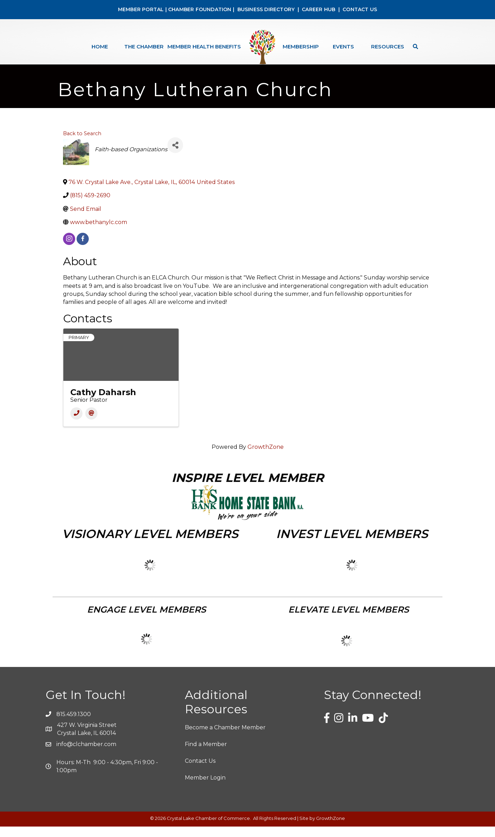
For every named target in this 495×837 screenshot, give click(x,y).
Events (343, 46)
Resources (387, 46)
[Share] (175, 155)
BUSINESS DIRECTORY (265, 9)
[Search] (413, 46)
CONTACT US (360, 9)
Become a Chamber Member (225, 738)
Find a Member (206, 754)
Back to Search (82, 144)
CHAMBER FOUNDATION (199, 9)
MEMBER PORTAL (141, 9)
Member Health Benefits (204, 46)
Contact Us (200, 771)
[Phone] (76, 424)
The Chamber (144, 46)
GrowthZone (266, 457)
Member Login (205, 788)
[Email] (91, 424)
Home (100, 46)
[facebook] (83, 249)
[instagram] (69, 249)
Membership (301, 46)
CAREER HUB (318, 9)
